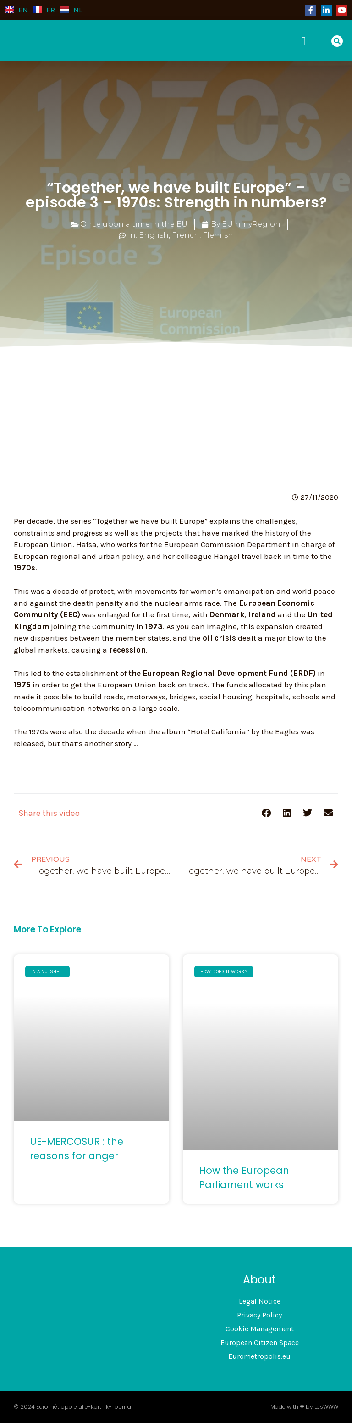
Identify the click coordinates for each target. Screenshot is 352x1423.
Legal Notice (259, 1301)
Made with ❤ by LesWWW (304, 1407)
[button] (306, 41)
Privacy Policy (259, 1315)
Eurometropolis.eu (259, 1356)
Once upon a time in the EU (133, 224)
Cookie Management (260, 1328)
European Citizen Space (259, 1342)
